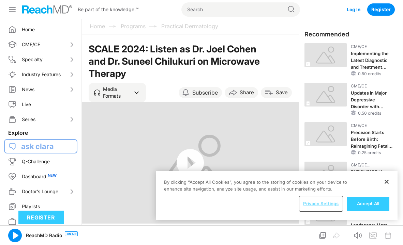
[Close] (386, 181)
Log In (353, 9)
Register (381, 9)
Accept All (368, 203)
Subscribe (205, 92)
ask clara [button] (37, 146)
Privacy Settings (321, 203)
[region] (277, 195)
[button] (117, 92)
